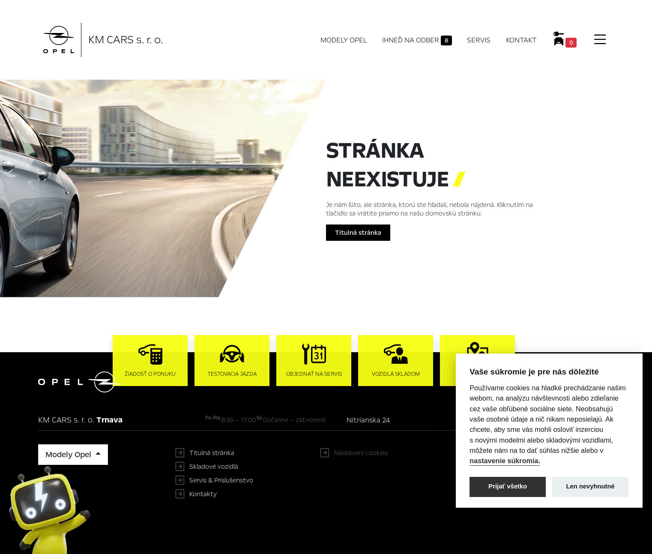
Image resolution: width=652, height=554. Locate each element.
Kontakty (203, 494)
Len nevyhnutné (590, 486)
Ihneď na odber (417, 40)
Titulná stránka (358, 232)
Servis (478, 40)
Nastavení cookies (361, 453)
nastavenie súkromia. (505, 460)
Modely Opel (343, 40)
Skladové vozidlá (213, 466)
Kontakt (521, 40)
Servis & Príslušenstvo (221, 480)
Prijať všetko (507, 486)
